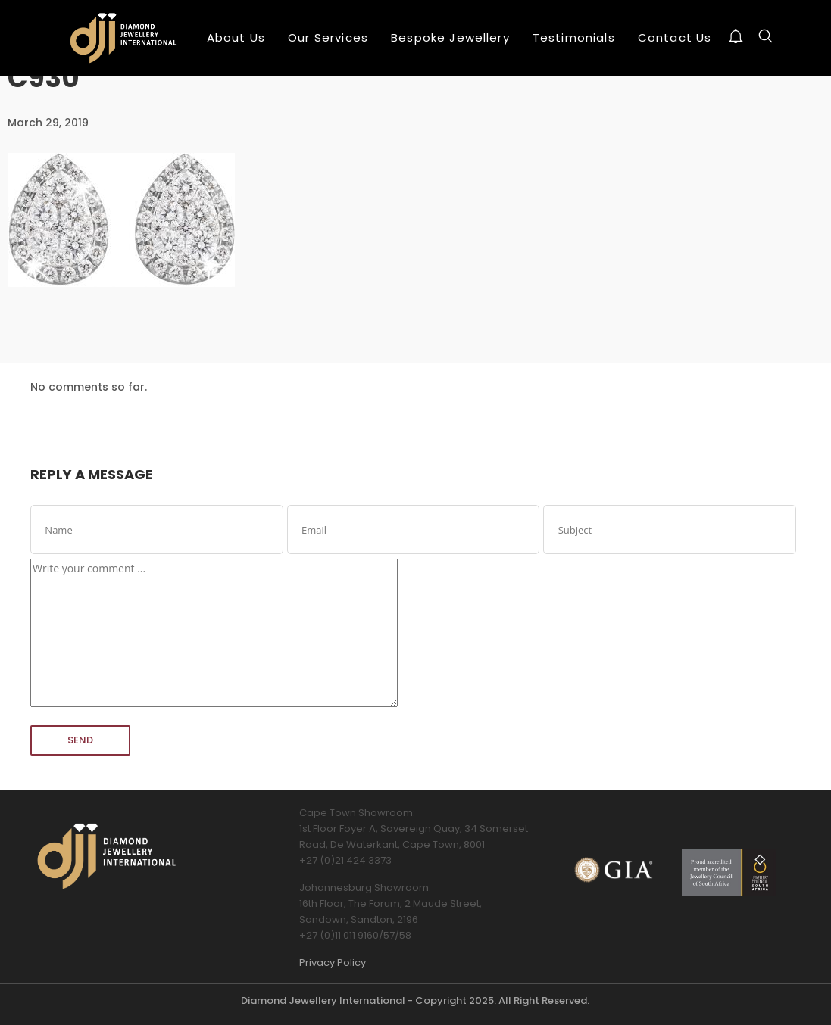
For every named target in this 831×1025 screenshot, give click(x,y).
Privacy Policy (332, 962)
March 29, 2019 (48, 122)
